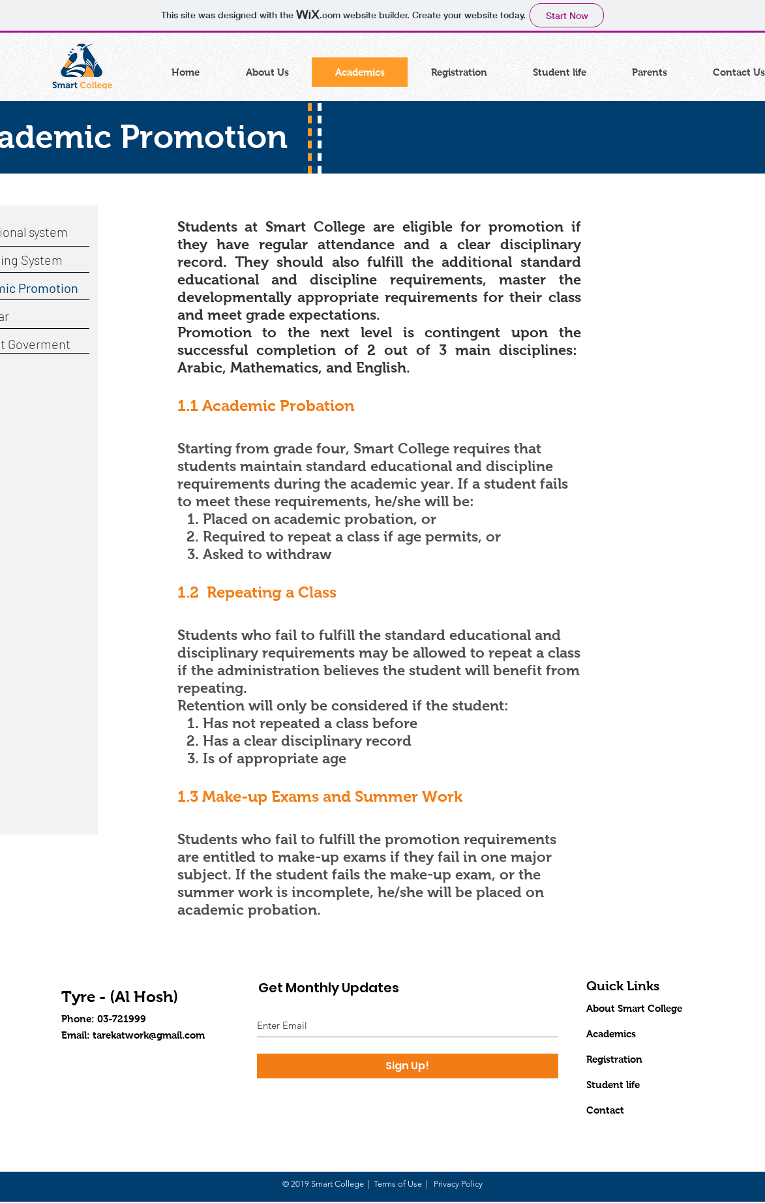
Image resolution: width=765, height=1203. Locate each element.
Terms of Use (398, 1184)
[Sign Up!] (407, 1066)
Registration (614, 1059)
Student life (613, 1084)
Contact (605, 1110)
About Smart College (634, 1008)
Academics (611, 1033)
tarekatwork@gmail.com (149, 1035)
